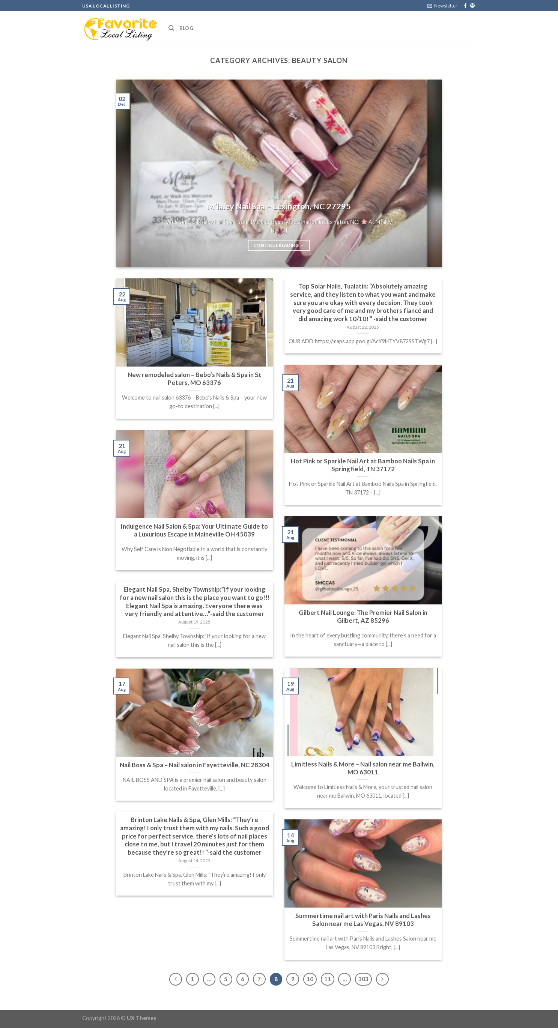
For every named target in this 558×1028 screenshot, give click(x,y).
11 (327, 978)
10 (310, 978)
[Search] (171, 28)
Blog (186, 28)
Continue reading (279, 245)
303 (363, 978)
